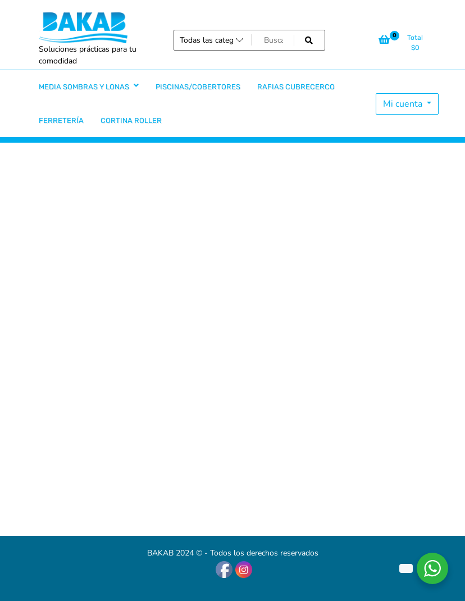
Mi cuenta (404, 104)
